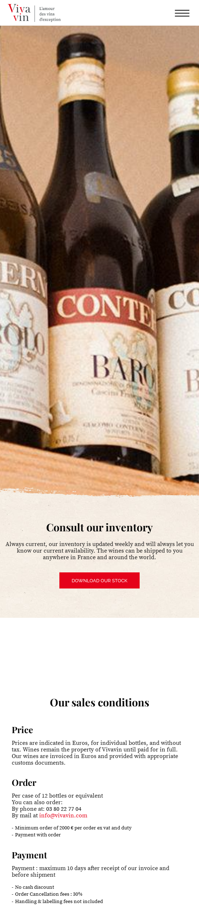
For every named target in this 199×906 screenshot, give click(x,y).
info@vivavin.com (63, 815)
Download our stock (99, 580)
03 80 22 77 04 (63, 809)
